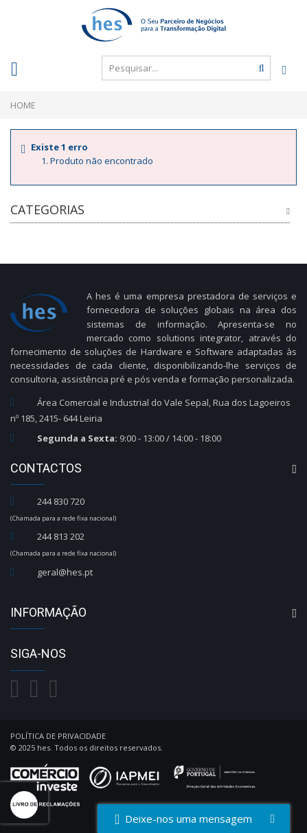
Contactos (46, 468)
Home (23, 105)
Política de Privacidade (58, 736)
